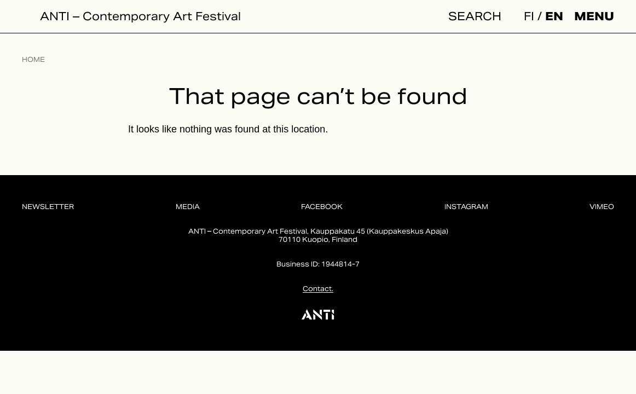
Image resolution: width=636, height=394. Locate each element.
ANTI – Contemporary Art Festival (140, 16)
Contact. (318, 289)
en (554, 16)
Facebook (322, 206)
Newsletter (48, 206)
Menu (594, 16)
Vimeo (601, 206)
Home (33, 59)
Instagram (466, 206)
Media (188, 206)
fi (529, 16)
